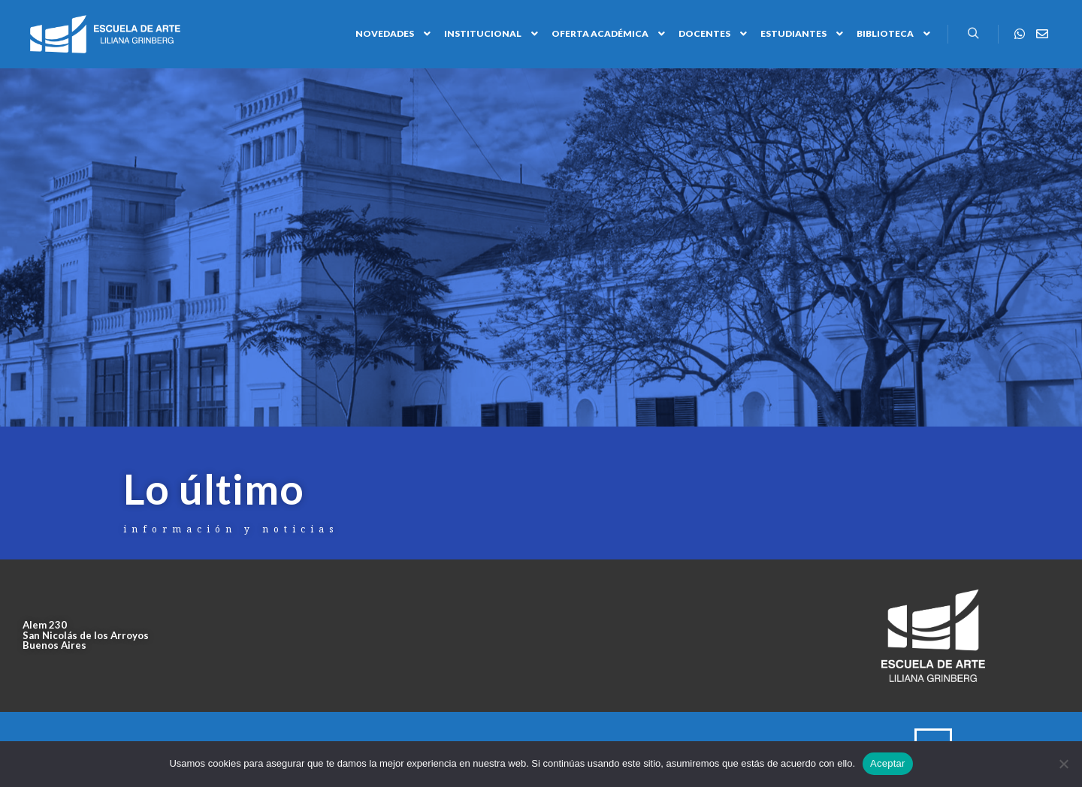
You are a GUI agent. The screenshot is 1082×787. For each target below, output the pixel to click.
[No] (1063, 763)
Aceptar (887, 763)
